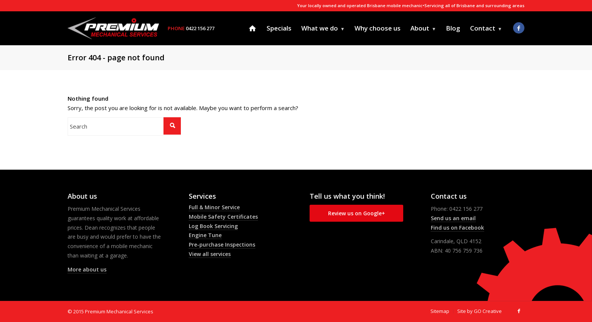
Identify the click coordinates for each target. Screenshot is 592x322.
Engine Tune (205, 235)
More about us (87, 269)
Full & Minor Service (214, 207)
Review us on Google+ (356, 213)
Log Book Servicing (213, 226)
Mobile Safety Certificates (223, 216)
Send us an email (453, 218)
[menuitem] (252, 28)
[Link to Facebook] (518, 28)
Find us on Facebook (457, 227)
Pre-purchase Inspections (222, 244)
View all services (210, 254)
